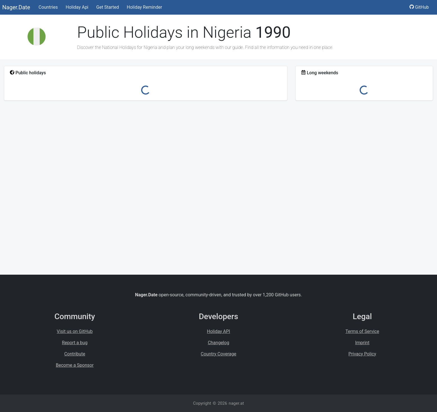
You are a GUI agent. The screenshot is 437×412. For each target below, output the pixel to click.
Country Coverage (218, 354)
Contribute (74, 354)
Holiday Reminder (144, 7)
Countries (48, 7)
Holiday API (218, 331)
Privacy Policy (362, 354)
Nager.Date (16, 7)
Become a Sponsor (74, 365)
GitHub (419, 7)
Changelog (218, 342)
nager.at (236, 403)
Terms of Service (362, 331)
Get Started (107, 7)
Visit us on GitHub (75, 331)
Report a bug (74, 342)
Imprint (362, 342)
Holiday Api (77, 7)
